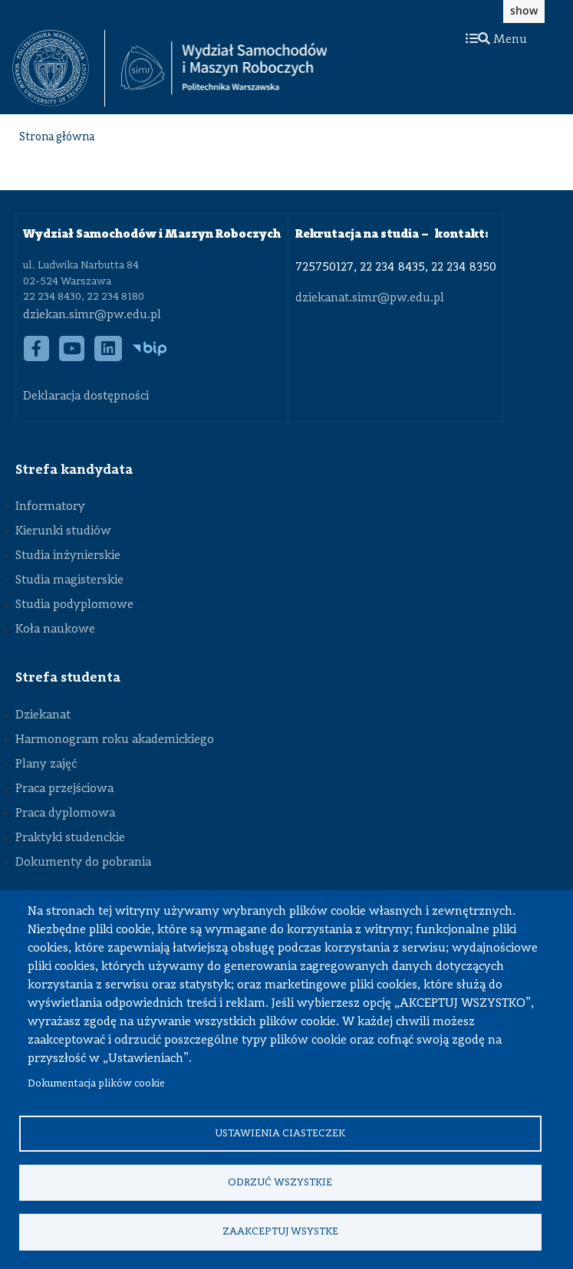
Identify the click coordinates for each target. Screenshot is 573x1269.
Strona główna (56, 137)
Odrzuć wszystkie (280, 1181)
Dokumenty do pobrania (83, 862)
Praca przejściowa (64, 789)
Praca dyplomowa (65, 813)
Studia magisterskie (69, 580)
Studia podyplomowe (74, 605)
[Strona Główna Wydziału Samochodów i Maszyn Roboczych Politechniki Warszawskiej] (224, 67)
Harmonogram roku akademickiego (114, 740)
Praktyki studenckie (70, 838)
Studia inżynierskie (67, 556)
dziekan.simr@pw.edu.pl (92, 315)
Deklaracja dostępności (86, 396)
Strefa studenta (67, 678)
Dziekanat (43, 715)
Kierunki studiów (63, 531)
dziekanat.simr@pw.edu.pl (369, 298)
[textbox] (58, 68)
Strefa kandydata (74, 470)
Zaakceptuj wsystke (280, 1231)
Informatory (50, 507)
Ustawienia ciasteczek (280, 1131)
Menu (496, 40)
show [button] (524, 10)
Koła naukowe (55, 629)
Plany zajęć (46, 764)
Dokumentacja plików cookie (96, 1082)
